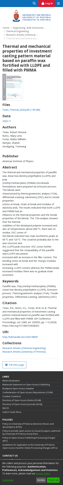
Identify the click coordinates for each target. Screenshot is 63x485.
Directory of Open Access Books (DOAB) (21, 400)
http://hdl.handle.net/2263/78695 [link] (20, 337)
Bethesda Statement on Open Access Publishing (26, 384)
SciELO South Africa (11, 412)
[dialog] (31, 472)
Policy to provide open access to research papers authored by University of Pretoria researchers (31, 432)
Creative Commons (11, 396)
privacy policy (43, 473)
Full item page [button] (14, 364)
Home (6, 27)
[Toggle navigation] (58, 3)
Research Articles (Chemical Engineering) (22, 34)
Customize (8, 480)
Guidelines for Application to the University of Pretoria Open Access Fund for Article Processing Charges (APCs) (29, 446)
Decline (41, 480)
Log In (48, 3)
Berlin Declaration (11, 380)
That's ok (53, 480)
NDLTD (5, 408)
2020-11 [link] (6, 121)
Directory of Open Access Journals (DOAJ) (22, 404)
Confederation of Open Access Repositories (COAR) (27, 392)
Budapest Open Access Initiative (18, 388)
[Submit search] (34, 3)
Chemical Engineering (17, 31)
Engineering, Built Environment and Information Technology (29, 27)
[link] (21, 109)
